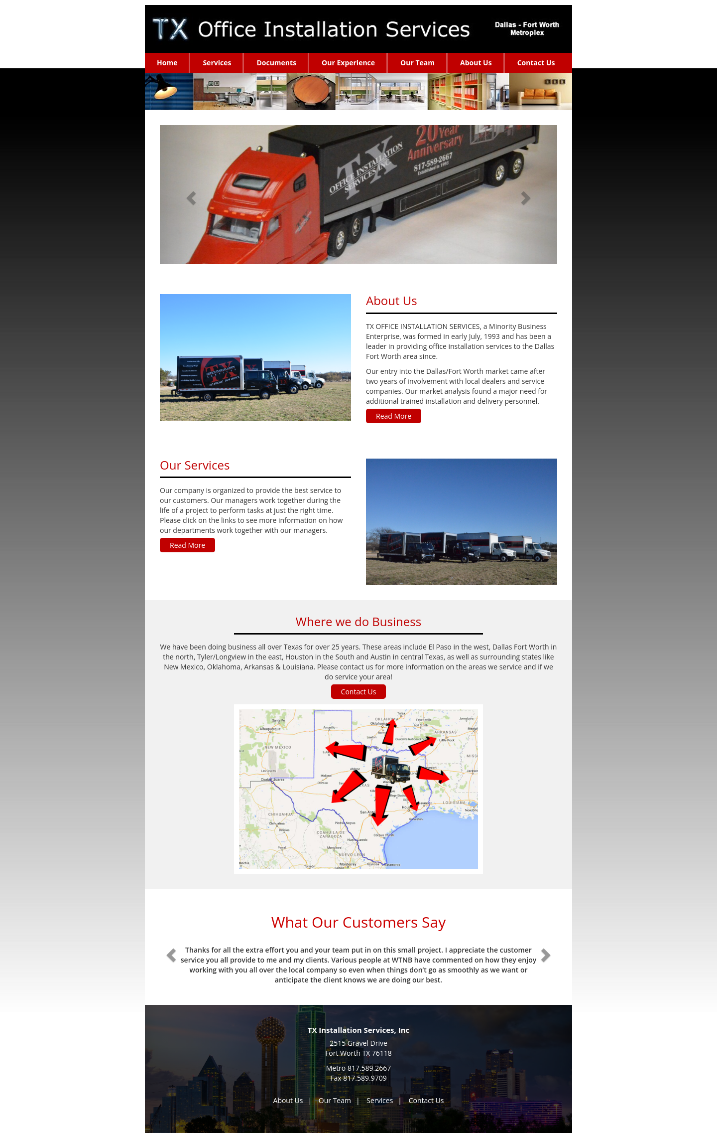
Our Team (335, 1100)
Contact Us (358, 691)
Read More (393, 416)
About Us (288, 1100)
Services (379, 1100)
